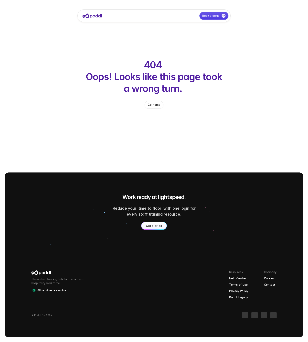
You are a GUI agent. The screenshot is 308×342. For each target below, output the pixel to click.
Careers (269, 278)
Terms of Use (238, 284)
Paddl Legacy (238, 297)
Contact (269, 284)
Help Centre (237, 278)
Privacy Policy (238, 291)
